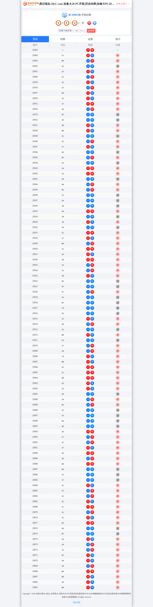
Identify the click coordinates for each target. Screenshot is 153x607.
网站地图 (76, 602)
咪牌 (91, 30)
